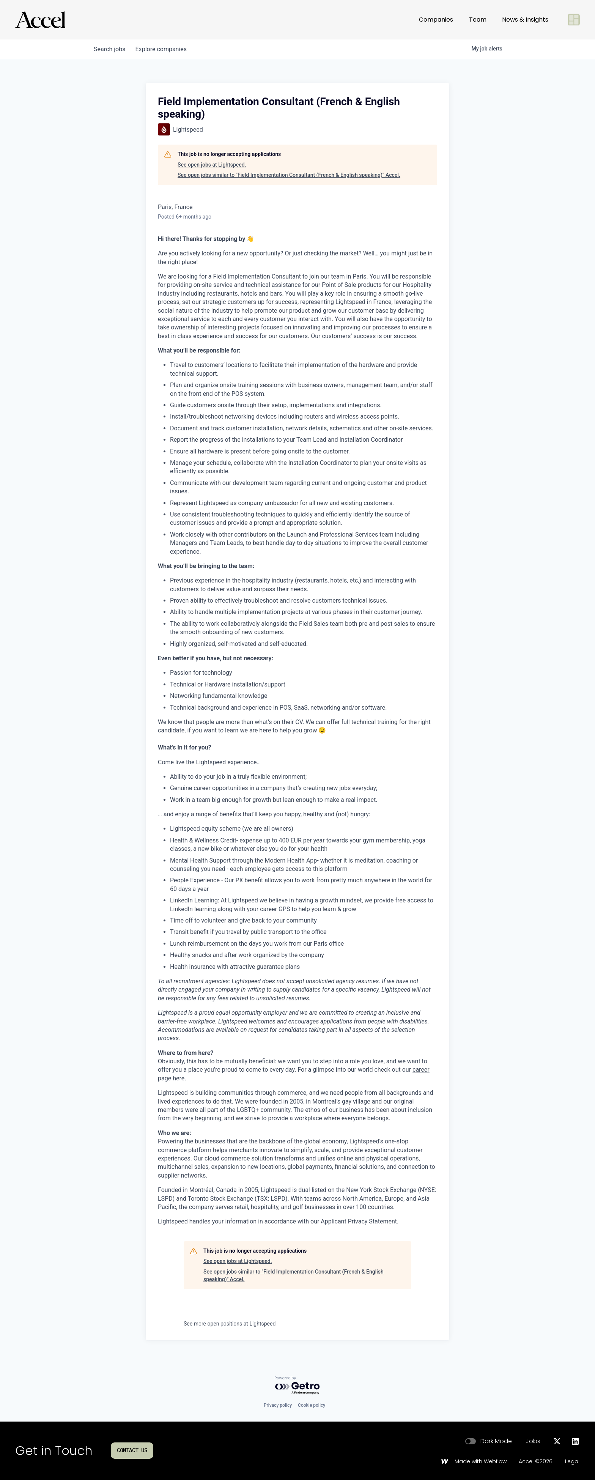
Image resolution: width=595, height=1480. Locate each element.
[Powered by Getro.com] (297, 1385)
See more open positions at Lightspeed (229, 1324)
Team (477, 19)
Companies (436, 19)
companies (164, 49)
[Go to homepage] (40, 20)
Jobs (533, 1441)
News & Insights (525, 19)
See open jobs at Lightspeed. (212, 165)
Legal (572, 1461)
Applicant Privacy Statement (359, 1221)
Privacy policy (278, 1405)
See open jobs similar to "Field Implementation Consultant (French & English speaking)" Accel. (289, 175)
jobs (110, 49)
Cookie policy (311, 1405)
